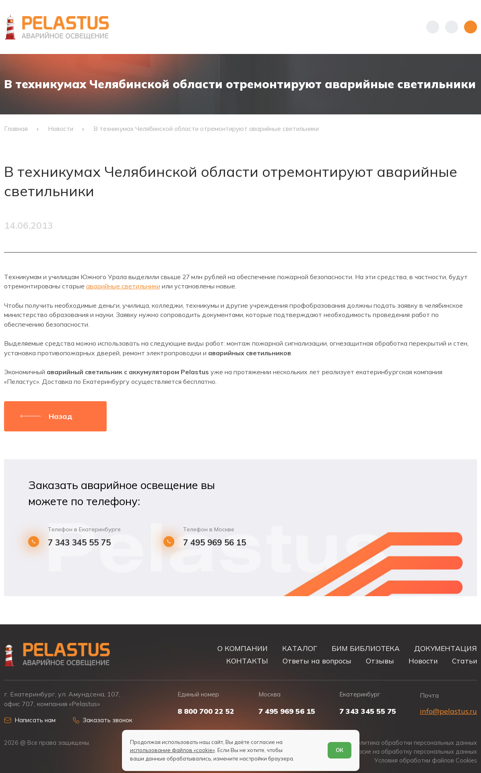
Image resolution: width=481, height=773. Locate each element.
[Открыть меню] (470, 27)
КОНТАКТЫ (247, 661)
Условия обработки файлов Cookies (425, 760)
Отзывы (380, 661)
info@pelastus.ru (448, 711)
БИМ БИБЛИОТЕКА (366, 648)
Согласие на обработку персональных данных (411, 751)
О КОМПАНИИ (242, 648)
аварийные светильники (123, 286)
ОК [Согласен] (339, 750)
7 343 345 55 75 (79, 542)
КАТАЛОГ (299, 648)
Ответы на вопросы (317, 661)
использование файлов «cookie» (172, 750)
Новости (423, 661)
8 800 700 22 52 (206, 711)
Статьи (464, 661)
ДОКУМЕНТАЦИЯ (445, 648)
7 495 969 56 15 (214, 542)
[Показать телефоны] (432, 27)
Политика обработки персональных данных (415, 742)
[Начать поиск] (451, 27)
